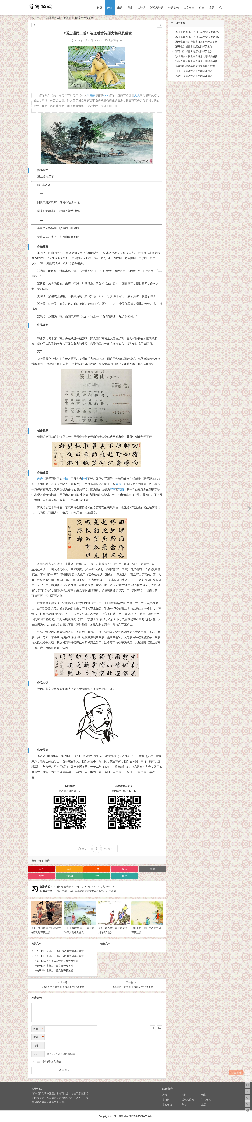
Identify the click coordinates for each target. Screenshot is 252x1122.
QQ (35, 1054)
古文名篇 (189, 7)
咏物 (124, 869)
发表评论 (111, 40)
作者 (201, 7)
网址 (35, 1045)
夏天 (137, 95)
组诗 (106, 95)
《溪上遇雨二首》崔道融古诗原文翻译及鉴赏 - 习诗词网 (85, 891)
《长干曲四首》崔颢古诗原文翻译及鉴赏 (56, 960)
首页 (99, 7)
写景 (41, 869)
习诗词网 (58, 886)
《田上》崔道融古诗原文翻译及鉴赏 (192, 71)
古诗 (96, 869)
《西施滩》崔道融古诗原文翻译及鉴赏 (194, 66)
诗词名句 (173, 7)
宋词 (119, 7)
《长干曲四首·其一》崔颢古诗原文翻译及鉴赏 (59, 955)
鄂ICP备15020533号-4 (141, 1116)
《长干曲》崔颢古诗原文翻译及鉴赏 (53, 965)
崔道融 (91, 95)
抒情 (65, 478)
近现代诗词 (156, 7)
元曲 (130, 7)
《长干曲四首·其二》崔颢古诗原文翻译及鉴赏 (59, 951)
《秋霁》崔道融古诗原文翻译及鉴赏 (192, 76)
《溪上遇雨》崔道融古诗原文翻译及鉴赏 (195, 56)
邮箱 (38, 1037)
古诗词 (141, 7)
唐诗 (109, 7)
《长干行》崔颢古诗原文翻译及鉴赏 (53, 970)
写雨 (112, 489)
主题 (212, 7)
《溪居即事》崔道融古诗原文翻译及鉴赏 (195, 61)
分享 (108, 848)
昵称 (38, 1029)
